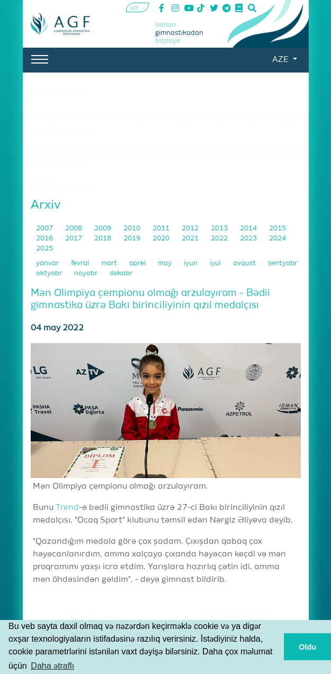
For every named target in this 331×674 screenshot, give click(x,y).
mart (110, 263)
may (165, 263)
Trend (67, 508)
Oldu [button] (307, 647)
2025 (44, 248)
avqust (245, 263)
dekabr (121, 273)
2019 (132, 238)
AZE (281, 60)
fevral (81, 263)
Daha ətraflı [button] (52, 665)
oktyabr (50, 273)
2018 (103, 238)
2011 (162, 228)
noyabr (86, 273)
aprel (138, 263)
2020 (162, 238)
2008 (74, 228)
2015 (277, 228)
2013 (220, 228)
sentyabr (282, 263)
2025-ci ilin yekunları (62, 187)
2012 (191, 228)
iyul (216, 263)
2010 (132, 228)
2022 (220, 238)
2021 (191, 238)
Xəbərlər (56, 92)
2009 (103, 228)
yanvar (48, 263)
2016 (45, 238)
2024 (277, 238)
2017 (74, 238)
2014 (249, 228)
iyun (191, 263)
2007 (45, 228)
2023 (249, 238)
